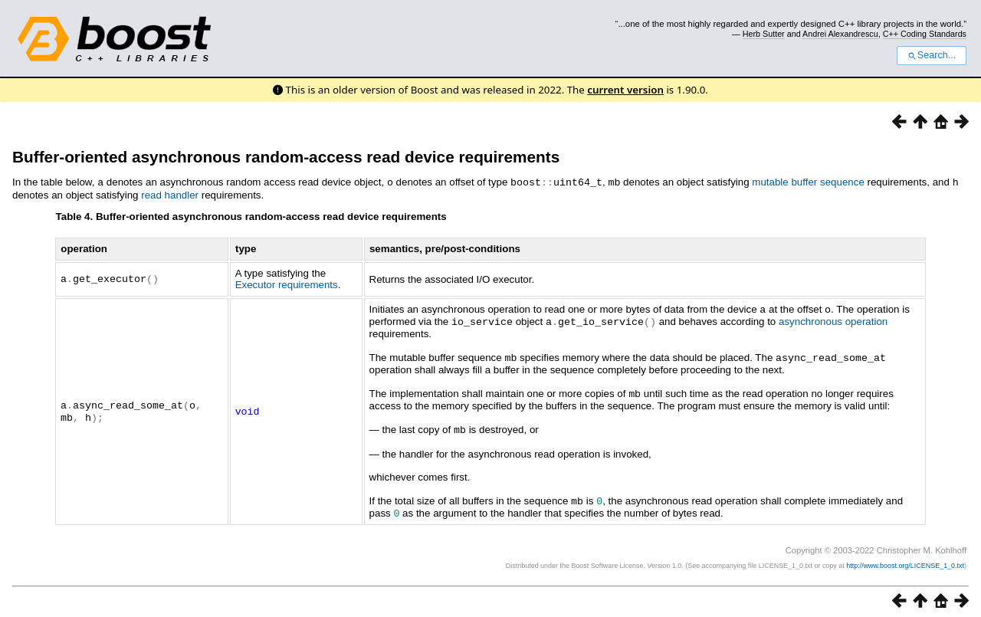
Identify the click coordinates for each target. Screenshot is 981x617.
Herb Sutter (764, 33)
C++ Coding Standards (924, 33)
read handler (169, 194)
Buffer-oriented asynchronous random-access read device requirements (285, 157)
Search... (931, 55)
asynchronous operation (833, 320)
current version (625, 90)
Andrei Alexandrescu (840, 33)
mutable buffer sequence (808, 182)
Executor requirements (286, 284)
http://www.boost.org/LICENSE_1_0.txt (905, 559)
